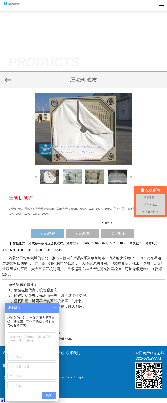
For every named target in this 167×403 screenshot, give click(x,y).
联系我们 (73, 353)
